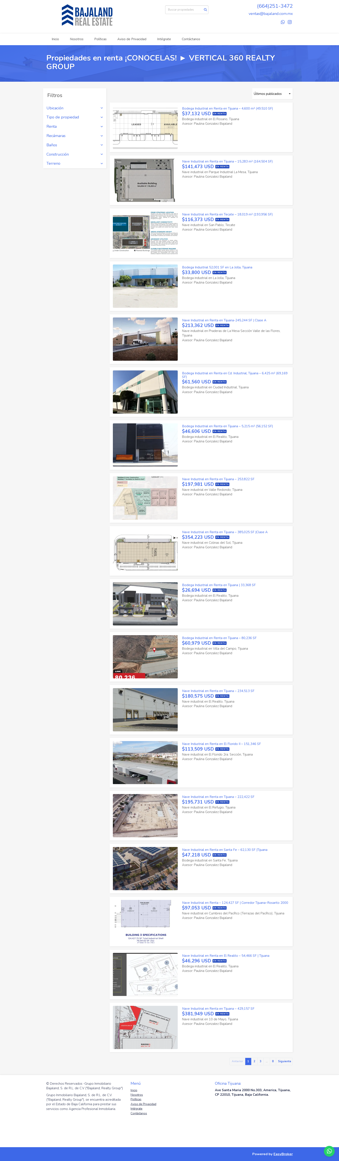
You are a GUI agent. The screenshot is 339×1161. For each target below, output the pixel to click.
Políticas (100, 39)
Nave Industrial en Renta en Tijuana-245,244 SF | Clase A (224, 320)
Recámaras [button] (74, 136)
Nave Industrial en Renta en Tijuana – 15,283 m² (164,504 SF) (227, 161)
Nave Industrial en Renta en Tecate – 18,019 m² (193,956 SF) (227, 214)
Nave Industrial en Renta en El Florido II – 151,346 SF (221, 744)
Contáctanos (191, 39)
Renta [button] (74, 126)
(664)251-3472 (275, 6)
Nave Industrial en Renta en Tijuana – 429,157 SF (218, 1008)
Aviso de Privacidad (131, 39)
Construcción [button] (74, 154)
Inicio (55, 39)
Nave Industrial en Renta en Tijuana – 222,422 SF (218, 797)
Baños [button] (74, 145)
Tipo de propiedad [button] (74, 117)
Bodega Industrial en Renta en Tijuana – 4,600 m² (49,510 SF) (227, 108)
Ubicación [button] (74, 108)
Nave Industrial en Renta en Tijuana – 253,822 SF (218, 479)
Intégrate (164, 39)
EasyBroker (283, 1153)
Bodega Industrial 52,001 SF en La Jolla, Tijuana (217, 267)
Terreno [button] (74, 163)
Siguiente (284, 1061)
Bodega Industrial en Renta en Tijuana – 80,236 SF (219, 638)
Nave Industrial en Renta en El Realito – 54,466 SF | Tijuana (225, 956)
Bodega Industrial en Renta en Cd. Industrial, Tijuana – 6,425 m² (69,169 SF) (235, 375)
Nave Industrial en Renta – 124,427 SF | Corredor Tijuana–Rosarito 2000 (235, 903)
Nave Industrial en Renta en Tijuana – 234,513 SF (218, 691)
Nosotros (76, 39)
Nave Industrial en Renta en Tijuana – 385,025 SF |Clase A (225, 532)
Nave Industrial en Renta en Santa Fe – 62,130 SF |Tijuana (224, 850)
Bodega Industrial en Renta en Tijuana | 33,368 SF (219, 585)
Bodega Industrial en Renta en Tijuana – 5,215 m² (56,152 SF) (227, 426)
